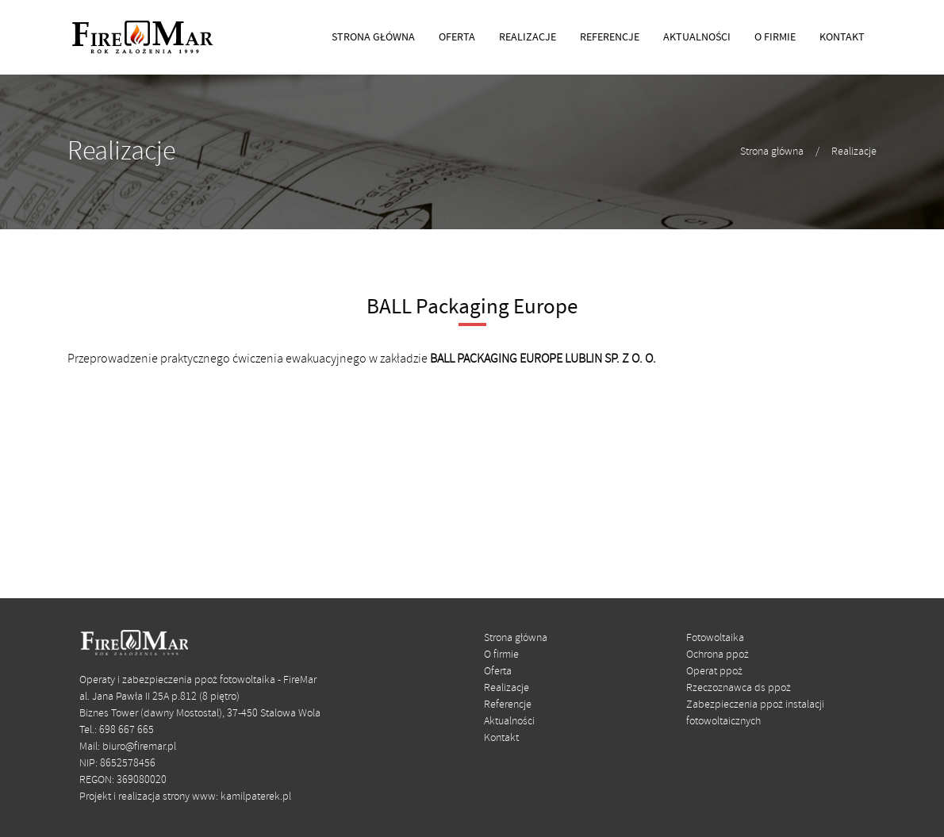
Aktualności (509, 721)
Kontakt (501, 738)
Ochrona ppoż (717, 654)
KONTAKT (842, 37)
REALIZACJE (527, 37)
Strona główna (772, 151)
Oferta (498, 671)
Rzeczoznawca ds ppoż (738, 688)
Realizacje (854, 151)
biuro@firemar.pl (139, 746)
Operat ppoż (714, 671)
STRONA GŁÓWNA (373, 37)
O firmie (501, 654)
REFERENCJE (609, 37)
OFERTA (457, 37)
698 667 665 (126, 730)
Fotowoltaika (715, 638)
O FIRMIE (775, 37)
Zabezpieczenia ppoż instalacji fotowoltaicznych (755, 713)
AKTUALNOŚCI (697, 37)
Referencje (507, 704)
